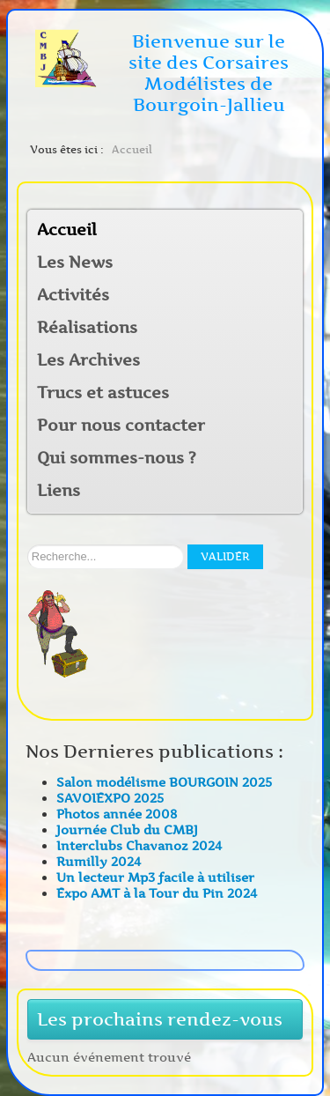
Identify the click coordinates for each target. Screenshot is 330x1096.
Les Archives (88, 360)
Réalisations (87, 327)
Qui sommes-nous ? (116, 458)
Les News (75, 262)
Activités (73, 295)
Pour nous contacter (121, 425)
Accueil (67, 230)
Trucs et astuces (103, 393)
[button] (288, 296)
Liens (58, 490)
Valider (225, 556)
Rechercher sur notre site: (27, 544)
